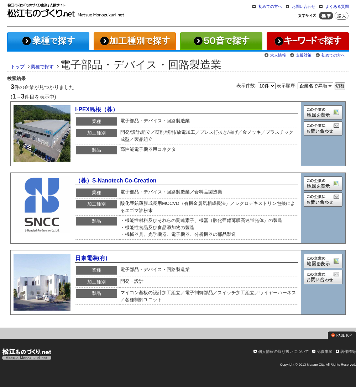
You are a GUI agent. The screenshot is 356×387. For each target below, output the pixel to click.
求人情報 (278, 55)
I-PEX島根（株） (96, 109)
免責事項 (325, 351)
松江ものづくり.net (26, 355)
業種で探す (42, 66)
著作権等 (348, 351)
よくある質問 (337, 6)
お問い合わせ (303, 6)
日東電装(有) (91, 258)
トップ (18, 66)
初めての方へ (270, 6)
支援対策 (304, 55)
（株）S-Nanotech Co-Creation (115, 180)
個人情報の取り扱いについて (283, 351)
